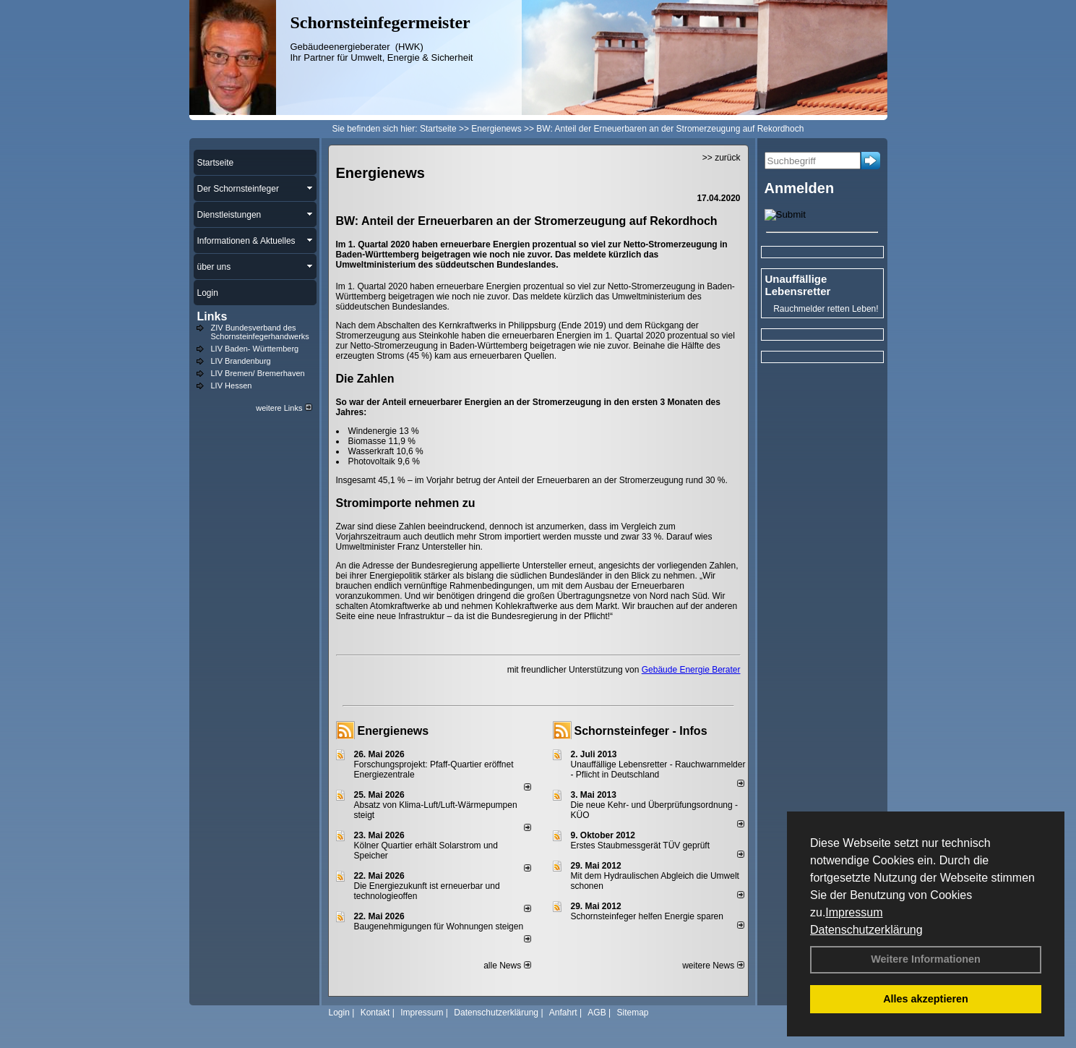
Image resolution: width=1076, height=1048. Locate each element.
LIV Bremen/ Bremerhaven (258, 373)
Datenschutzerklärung (866, 930)
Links (212, 316)
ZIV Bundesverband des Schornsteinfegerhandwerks (260, 332)
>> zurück (721, 158)
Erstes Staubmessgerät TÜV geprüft (640, 845)
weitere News (713, 965)
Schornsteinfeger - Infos (640, 731)
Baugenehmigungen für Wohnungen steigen (439, 926)
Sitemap (632, 1012)
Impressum (853, 912)
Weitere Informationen (926, 959)
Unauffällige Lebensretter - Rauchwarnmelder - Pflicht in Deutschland (658, 769)
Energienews (393, 731)
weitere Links (283, 408)
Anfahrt (563, 1012)
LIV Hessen (231, 385)
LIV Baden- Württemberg (255, 348)
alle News (506, 965)
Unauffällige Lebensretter (798, 285)
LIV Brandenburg (241, 361)
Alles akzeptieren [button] (925, 999)
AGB (597, 1012)
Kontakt (375, 1012)
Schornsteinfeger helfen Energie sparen (647, 916)
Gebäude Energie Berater (691, 670)
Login (339, 1012)
